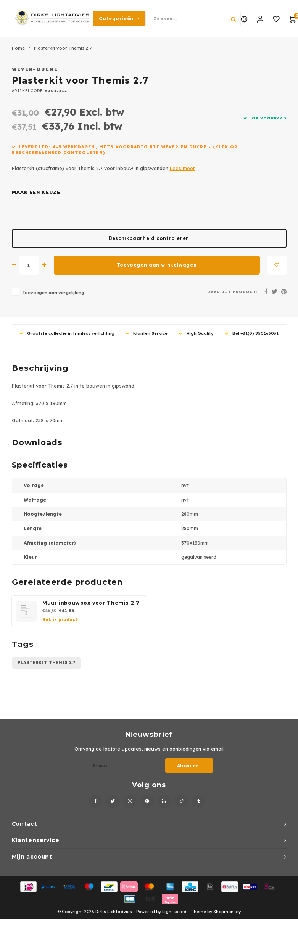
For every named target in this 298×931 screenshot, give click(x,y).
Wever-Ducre (35, 70)
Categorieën (119, 19)
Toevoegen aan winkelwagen (157, 266)
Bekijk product (59, 620)
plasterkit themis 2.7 (46, 663)
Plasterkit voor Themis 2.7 (63, 48)
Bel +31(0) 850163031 (252, 334)
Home (18, 48)
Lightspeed (174, 912)
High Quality (196, 334)
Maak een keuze (36, 193)
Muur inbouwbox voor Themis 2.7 (91, 603)
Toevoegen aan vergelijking (53, 293)
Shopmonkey (227, 912)
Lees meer (182, 169)
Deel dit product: (232, 292)
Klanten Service (147, 334)
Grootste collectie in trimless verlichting (66, 334)
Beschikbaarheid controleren (149, 239)
